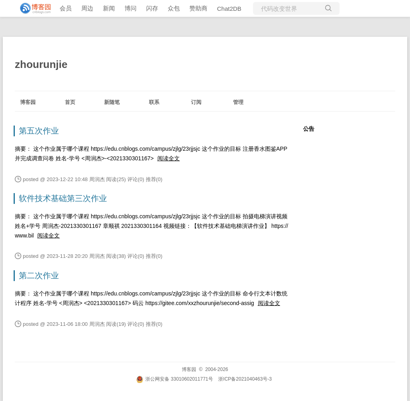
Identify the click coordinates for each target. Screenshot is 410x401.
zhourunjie (41, 64)
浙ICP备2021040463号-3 (244, 379)
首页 (70, 102)
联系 (154, 102)
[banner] (32, 8)
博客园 (28, 102)
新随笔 (112, 102)
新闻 (109, 8)
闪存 (152, 8)
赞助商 (198, 8)
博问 (131, 8)
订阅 (196, 102)
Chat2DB (229, 8)
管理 (238, 102)
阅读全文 (168, 158)
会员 (66, 8)
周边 (87, 8)
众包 (174, 8)
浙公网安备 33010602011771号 (174, 379)
